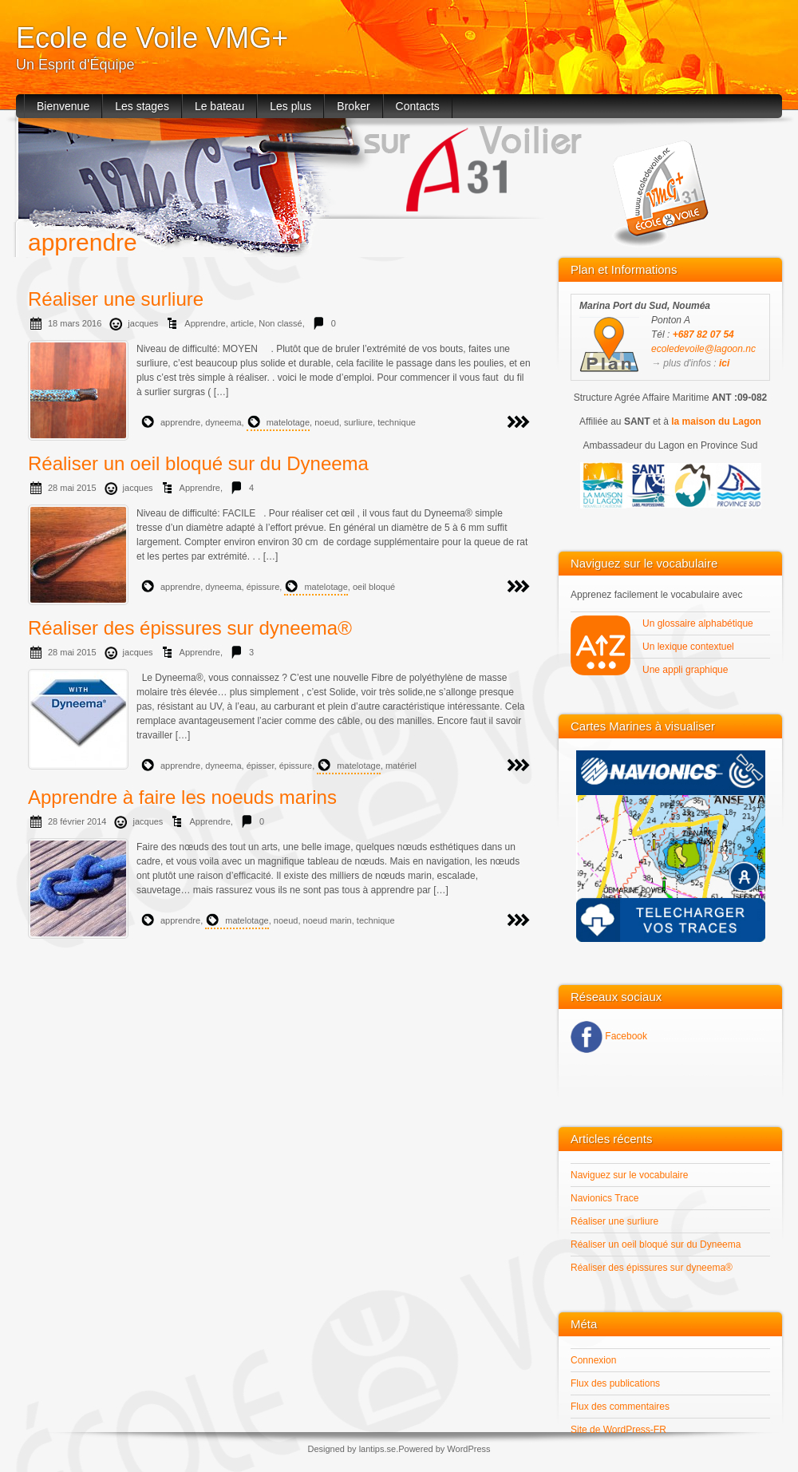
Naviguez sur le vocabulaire (629, 1175)
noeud (326, 422)
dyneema (223, 422)
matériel (401, 765)
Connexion (593, 1360)
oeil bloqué (374, 587)
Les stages (142, 106)
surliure (358, 422)
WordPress (468, 1449)
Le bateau (219, 106)
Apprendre (204, 323)
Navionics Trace (604, 1198)
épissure (263, 587)
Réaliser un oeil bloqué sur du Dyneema (198, 463)
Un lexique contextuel (689, 646)
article (242, 323)
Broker (353, 106)
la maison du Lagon (716, 421)
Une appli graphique (686, 669)
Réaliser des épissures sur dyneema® (190, 628)
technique (396, 422)
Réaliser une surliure (115, 299)
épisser (261, 765)
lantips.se (377, 1449)
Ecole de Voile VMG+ (152, 38)
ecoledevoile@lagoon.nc (703, 348)
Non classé (280, 323)
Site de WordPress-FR (618, 1429)
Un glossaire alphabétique (699, 623)
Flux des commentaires (620, 1406)
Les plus (290, 106)
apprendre (180, 422)
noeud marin (327, 920)
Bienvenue (63, 106)
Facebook (624, 1036)
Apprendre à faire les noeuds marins (182, 797)
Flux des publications (615, 1383)
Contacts (418, 106)
